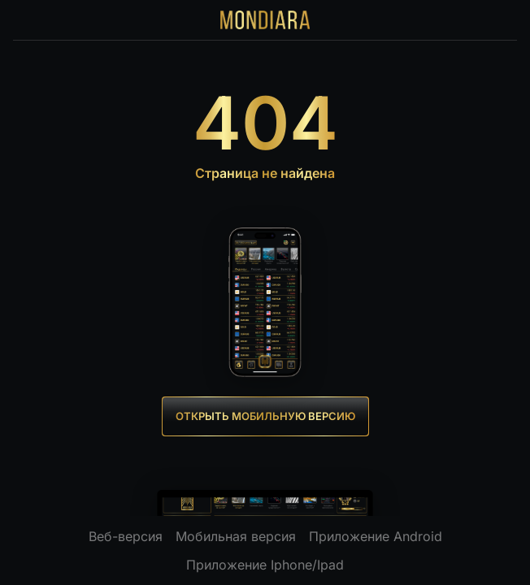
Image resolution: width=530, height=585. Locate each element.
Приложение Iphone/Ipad (265, 564)
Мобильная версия (236, 536)
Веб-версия (126, 536)
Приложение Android (375, 536)
